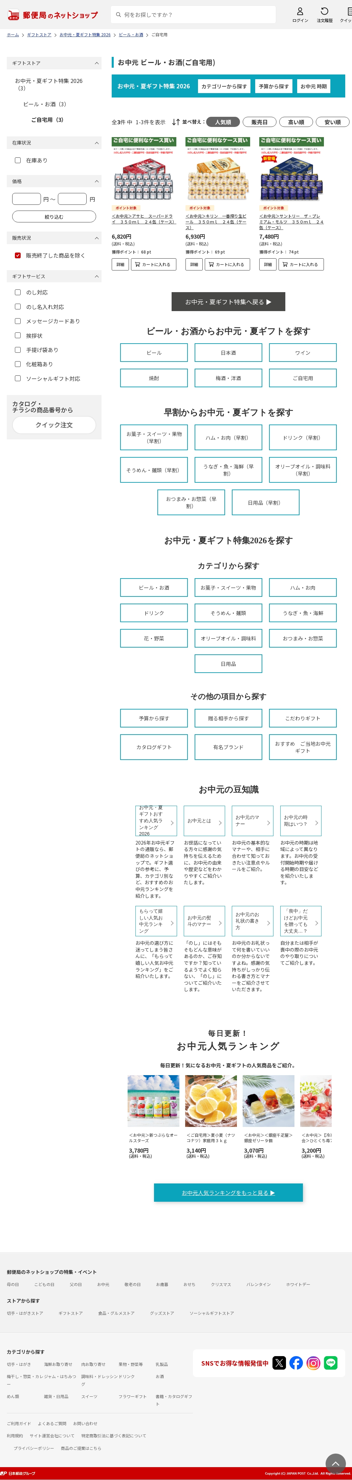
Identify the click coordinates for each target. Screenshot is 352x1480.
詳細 (120, 264)
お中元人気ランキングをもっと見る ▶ (228, 1193)
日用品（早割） (265, 502)
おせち (189, 1284)
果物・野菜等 (130, 1364)
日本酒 (228, 352)
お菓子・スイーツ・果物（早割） (154, 437)
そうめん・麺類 (228, 612)
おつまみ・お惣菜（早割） (191, 502)
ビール (154, 352)
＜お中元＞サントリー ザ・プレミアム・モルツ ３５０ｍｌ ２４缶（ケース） (291, 221)
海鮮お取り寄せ (58, 1364)
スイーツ (89, 1396)
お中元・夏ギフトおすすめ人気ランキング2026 (151, 821)
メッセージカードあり (47, 321)
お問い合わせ (85, 1423)
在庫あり (31, 160)
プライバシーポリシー (34, 1448)
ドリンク (154, 612)
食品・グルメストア (116, 1313)
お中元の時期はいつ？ (296, 820)
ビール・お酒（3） (46, 104)
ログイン (300, 20)
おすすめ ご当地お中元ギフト (303, 747)
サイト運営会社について (52, 1435)
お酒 (160, 1376)
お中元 (103, 1284)
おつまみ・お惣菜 (303, 638)
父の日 (76, 1284)
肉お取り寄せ (93, 1364)
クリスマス (221, 1284)
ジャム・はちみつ (60, 1376)
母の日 (13, 1284)
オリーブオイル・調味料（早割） (303, 470)
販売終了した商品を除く (50, 255)
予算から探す (274, 86)
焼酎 (154, 378)
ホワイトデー (298, 1284)
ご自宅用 (303, 378)
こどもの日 (44, 1284)
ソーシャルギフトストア (212, 1313)
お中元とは (199, 820)
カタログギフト (154, 746)
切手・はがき (19, 1364)
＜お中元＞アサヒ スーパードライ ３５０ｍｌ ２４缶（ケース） (144, 218)
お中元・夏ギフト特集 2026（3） (49, 84)
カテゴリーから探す (224, 86)
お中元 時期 (314, 86)
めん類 (13, 1396)
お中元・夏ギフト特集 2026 (153, 86)
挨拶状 (28, 335)
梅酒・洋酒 (228, 378)
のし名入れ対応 (39, 307)
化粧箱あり (34, 364)
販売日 (259, 122)
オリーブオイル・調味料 (228, 638)
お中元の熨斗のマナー (199, 921)
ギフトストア (71, 1313)
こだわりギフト (303, 718)
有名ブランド (228, 746)
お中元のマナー (247, 820)
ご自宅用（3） (49, 119)
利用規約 (15, 1435)
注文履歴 (324, 20)
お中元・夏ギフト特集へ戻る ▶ (228, 301)
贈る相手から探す (228, 718)
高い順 (296, 122)
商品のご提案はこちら (81, 1448)
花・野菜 (154, 638)
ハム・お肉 (302, 587)
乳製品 (162, 1364)
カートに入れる (156, 264)
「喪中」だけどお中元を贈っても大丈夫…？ (296, 921)
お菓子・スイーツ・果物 (228, 587)
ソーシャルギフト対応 (47, 378)
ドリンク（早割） (303, 437)
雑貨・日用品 (56, 1396)
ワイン (302, 352)
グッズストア (162, 1313)
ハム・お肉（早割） (228, 437)
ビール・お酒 (154, 587)
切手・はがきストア (25, 1313)
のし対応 (31, 292)
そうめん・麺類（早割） (154, 470)
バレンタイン (258, 1284)
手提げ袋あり (37, 350)
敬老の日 (133, 1284)
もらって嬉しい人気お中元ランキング (151, 921)
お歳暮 (162, 1284)
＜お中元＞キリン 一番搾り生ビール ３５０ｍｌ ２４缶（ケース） (215, 221)
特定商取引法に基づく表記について (113, 1435)
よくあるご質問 (52, 1423)
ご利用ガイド (19, 1423)
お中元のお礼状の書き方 (247, 921)
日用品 (228, 663)
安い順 (333, 122)
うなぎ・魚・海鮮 (303, 612)
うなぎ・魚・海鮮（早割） (228, 470)
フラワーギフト (132, 1396)
